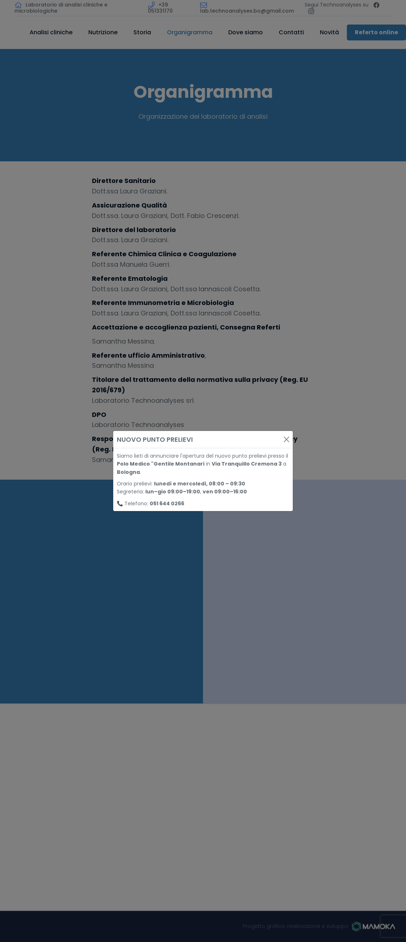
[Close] (286, 439)
